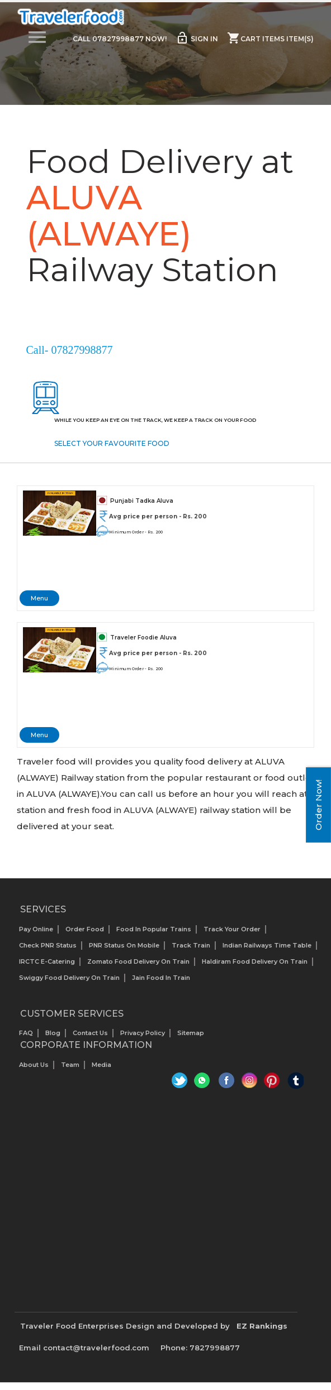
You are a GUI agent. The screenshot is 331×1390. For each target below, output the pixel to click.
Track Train (191, 945)
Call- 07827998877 (69, 350)
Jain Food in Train (161, 978)
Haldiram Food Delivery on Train (255, 961)
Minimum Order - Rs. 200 (136, 532)
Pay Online (36, 929)
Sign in (197, 38)
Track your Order (232, 929)
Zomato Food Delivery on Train (138, 961)
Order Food (84, 929)
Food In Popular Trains (153, 929)
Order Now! (318, 805)
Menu (39, 598)
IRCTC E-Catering (47, 961)
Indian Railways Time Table (267, 945)
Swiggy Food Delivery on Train (69, 978)
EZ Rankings (262, 1325)
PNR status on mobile (124, 945)
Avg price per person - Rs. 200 (158, 516)
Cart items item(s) (270, 38)
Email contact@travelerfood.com (84, 1347)
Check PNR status (48, 945)
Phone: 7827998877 (200, 1347)
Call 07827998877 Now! (120, 39)
